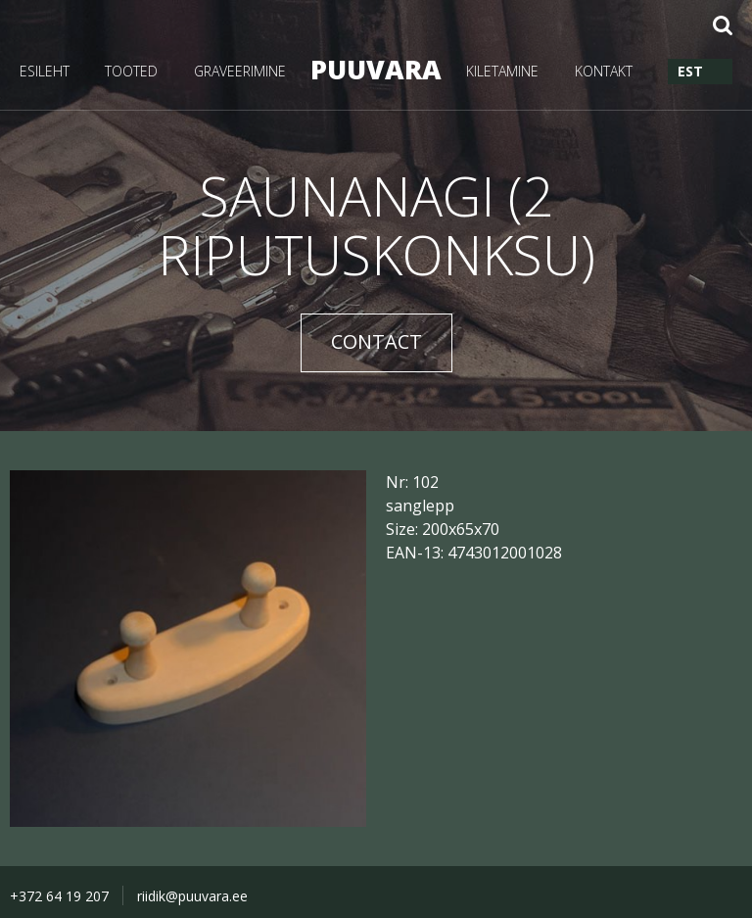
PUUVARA (376, 69)
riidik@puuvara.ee (192, 896)
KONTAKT (604, 71)
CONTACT (376, 341)
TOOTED (131, 71)
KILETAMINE (502, 71)
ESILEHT (45, 71)
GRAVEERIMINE (240, 71)
